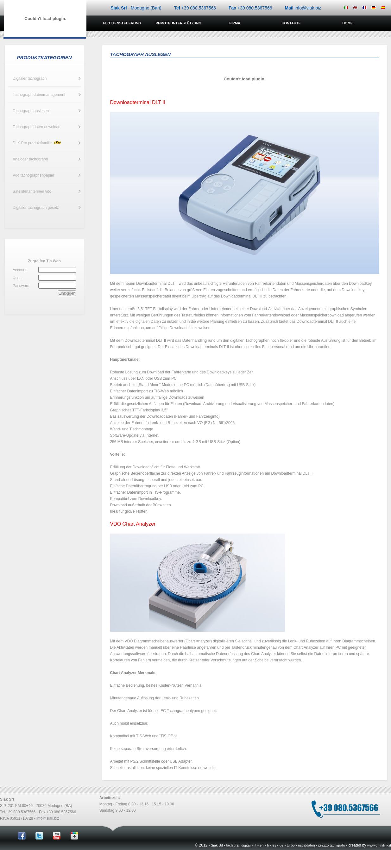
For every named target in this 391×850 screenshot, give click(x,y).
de (281, 845)
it (255, 845)
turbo (291, 845)
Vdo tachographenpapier (33, 175)
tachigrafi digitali (238, 845)
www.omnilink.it (379, 845)
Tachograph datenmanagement (39, 94)
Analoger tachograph (30, 159)
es (274, 845)
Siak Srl (217, 845)
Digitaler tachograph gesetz (36, 207)
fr (268, 845)
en (261, 845)
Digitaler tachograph (30, 78)
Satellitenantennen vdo (32, 191)
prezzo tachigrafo (331, 845)
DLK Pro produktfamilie (37, 143)
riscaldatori (306, 845)
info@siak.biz (47, 818)
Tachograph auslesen (31, 111)
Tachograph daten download (36, 127)
